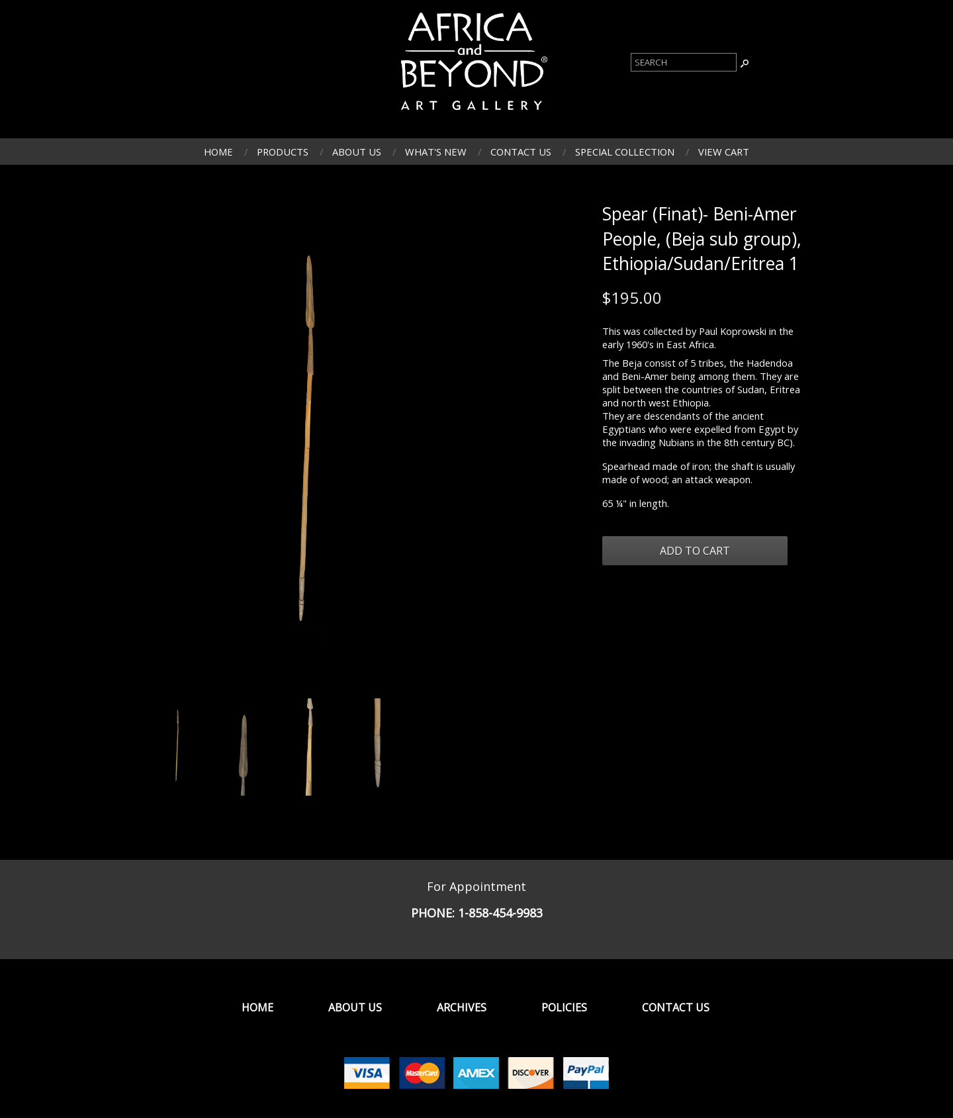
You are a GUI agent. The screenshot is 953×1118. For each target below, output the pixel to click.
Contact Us (520, 151)
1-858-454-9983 (500, 913)
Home (218, 151)
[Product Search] (684, 62)
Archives (461, 1007)
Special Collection (624, 151)
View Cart (723, 151)
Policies (564, 1007)
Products (282, 151)
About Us (356, 151)
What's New (436, 151)
